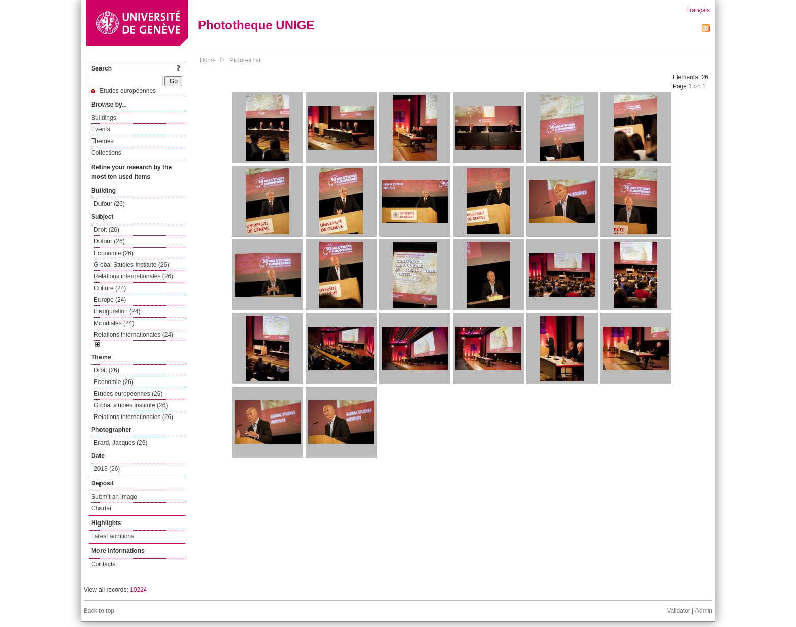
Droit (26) (106, 229)
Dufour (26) (109, 203)
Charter (101, 508)
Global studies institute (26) (131, 405)
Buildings (103, 117)
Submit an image (114, 496)
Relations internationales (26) (133, 276)
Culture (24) (110, 288)
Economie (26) (114, 253)
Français (698, 10)
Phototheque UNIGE (256, 25)
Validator (678, 610)
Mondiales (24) (114, 323)
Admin (703, 610)
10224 (138, 590)
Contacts (103, 564)
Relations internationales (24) (133, 334)
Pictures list (244, 60)
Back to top (99, 610)
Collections (106, 152)
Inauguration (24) (117, 311)
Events (100, 129)
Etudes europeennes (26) (128, 393)
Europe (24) (110, 299)
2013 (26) (107, 468)
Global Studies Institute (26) (131, 264)
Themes (102, 141)
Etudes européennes (123, 90)
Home (208, 60)
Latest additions (112, 536)
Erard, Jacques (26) (120, 442)
